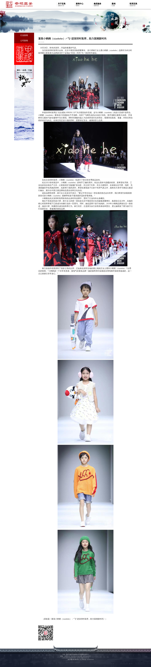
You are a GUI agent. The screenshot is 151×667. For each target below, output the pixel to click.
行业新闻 (24, 35)
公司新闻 (24, 41)
